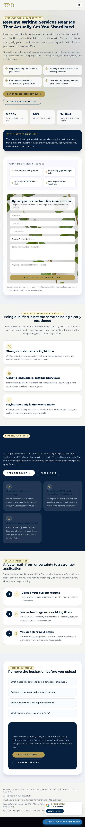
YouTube (36, 810)
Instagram (17, 810)
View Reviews (55, 811)
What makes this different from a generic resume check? (39, 681)
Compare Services (28, 762)
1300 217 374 (48, 473)
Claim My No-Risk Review (24, 94)
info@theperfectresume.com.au (63, 789)
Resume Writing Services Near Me (17, 804)
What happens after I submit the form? (30, 713)
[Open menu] (79, 5)
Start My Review (28, 754)
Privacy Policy (8, 806)
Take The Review (19, 473)
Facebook (7, 810)
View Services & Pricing (22, 101)
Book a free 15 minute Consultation (17, 796)
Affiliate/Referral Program (43, 804)
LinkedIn (27, 810)
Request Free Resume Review (42, 277)
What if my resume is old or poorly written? (32, 702)
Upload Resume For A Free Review (62, 822)
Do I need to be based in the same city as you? (34, 692)
